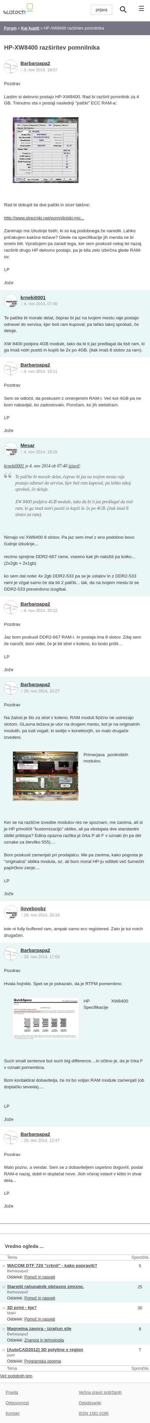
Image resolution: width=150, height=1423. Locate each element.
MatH (11, 1313)
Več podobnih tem (16, 1376)
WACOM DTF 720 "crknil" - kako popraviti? (52, 1265)
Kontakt (12, 1413)
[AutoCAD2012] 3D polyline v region (45, 1349)
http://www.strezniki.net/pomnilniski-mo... (44, 217)
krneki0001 (33, 297)
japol (11, 1355)
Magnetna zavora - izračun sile (39, 1328)
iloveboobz (33, 908)
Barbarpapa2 (35, 63)
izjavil (74, 465)
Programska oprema (42, 1361)
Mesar (28, 445)
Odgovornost (17, 1403)
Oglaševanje (90, 1403)
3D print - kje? (22, 1307)
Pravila (12, 1392)
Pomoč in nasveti (39, 1277)
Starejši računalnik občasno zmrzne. (45, 1286)
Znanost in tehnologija (44, 1340)
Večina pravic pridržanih (100, 1392)
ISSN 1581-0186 (94, 1413)
